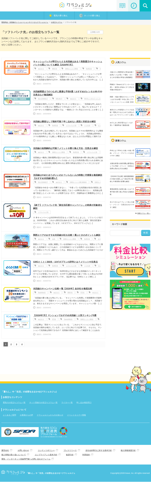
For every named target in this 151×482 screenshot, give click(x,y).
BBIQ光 (54, 69)
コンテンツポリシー (46, 451)
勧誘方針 (70, 455)
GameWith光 (68, 320)
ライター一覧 (67, 403)
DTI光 (82, 293)
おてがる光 (101, 239)
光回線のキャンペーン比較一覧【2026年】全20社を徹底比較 (62, 289)
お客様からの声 (26, 415)
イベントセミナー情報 (76, 415)
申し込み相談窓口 (84, 403)
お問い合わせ (23, 451)
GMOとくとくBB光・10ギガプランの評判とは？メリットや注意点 (65, 262)
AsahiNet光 (42, 293)
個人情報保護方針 (128, 451)
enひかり (95, 293)
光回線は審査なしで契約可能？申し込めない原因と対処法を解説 (64, 122)
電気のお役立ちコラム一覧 (14, 403)
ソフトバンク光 (71, 126)
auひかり (41, 69)
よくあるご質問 (9, 415)
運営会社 (5, 451)
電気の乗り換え (61, 16)
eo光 (53, 239)
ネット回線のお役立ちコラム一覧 (43, 403)
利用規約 (86, 455)
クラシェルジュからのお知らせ (50, 415)
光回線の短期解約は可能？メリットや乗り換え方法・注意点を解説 (65, 148)
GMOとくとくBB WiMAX (78, 182)
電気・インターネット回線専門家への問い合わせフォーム (25, 459)
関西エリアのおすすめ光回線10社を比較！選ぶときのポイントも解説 (66, 235)
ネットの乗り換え (92, 16)
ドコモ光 (87, 126)
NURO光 (89, 69)
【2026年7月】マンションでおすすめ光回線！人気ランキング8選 (64, 316)
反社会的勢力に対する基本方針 (98, 451)
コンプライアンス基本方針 (46, 455)
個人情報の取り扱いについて (13, 455)
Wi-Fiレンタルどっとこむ (92, 99)
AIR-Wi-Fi (59, 99)
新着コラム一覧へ (143, 214)
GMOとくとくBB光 (71, 69)
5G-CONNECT (43, 99)
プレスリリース (70, 451)
